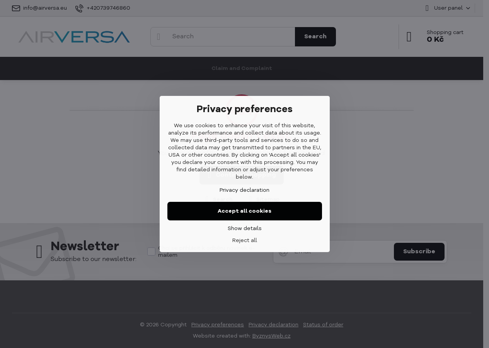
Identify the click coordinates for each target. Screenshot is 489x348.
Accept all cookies (244, 211)
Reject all (244, 240)
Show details (245, 228)
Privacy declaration (244, 190)
